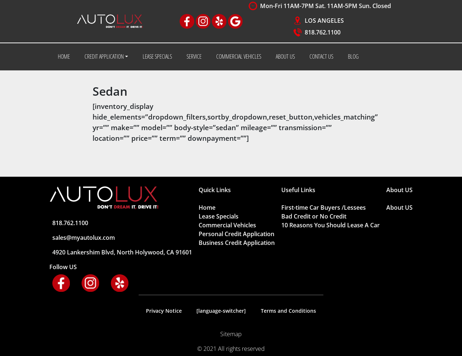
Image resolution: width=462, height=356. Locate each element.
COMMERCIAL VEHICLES (238, 56)
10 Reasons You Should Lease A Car (330, 225)
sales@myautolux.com (83, 238)
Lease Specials (218, 216)
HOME (64, 56)
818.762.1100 (323, 32)
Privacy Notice (164, 310)
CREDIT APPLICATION (104, 56)
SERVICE (194, 56)
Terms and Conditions (288, 310)
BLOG (353, 56)
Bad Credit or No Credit (313, 216)
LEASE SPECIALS (157, 56)
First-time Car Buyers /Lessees (323, 207)
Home (207, 207)
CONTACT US (321, 56)
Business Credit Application (237, 243)
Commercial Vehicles (227, 225)
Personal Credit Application (236, 234)
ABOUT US (285, 56)
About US (399, 207)
